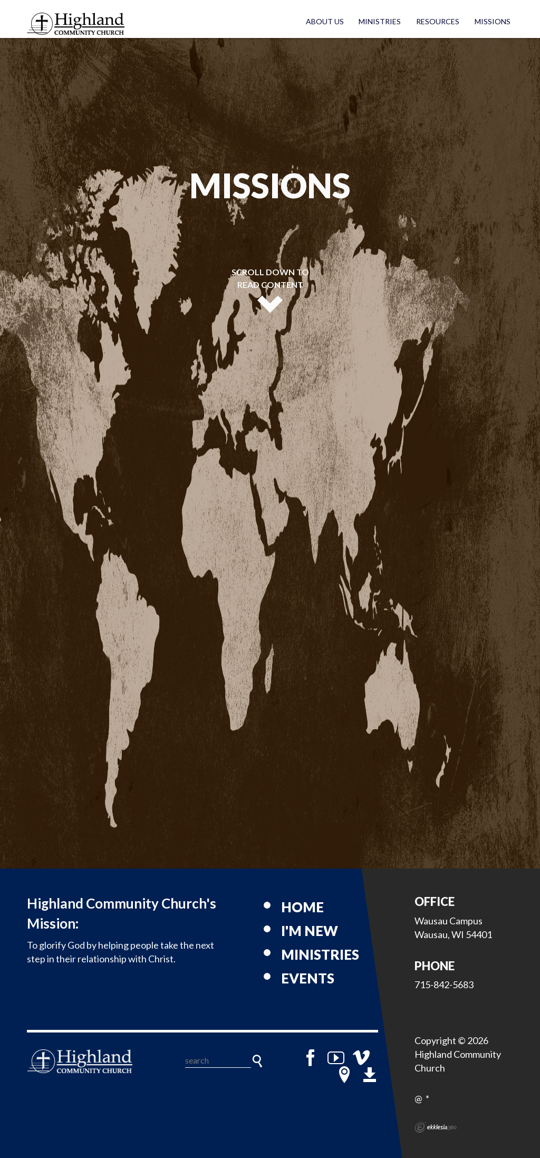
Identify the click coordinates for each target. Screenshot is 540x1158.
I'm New (309, 930)
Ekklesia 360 (435, 1127)
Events (307, 978)
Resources (437, 21)
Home (302, 907)
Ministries (380, 21)
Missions (492, 21)
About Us (325, 21)
